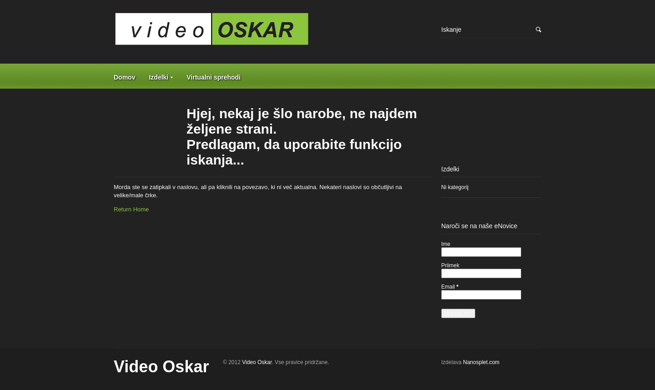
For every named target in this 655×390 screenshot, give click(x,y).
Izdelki (158, 77)
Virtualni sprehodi (213, 77)
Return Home (131, 209)
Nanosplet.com (481, 362)
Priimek (450, 265)
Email (449, 287)
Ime (445, 244)
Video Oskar (161, 366)
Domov (124, 77)
